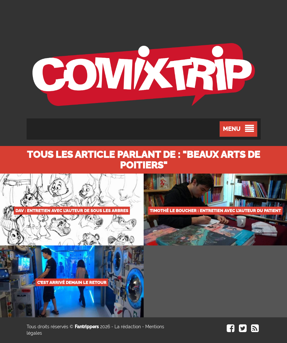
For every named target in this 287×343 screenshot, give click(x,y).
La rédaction (127, 326)
